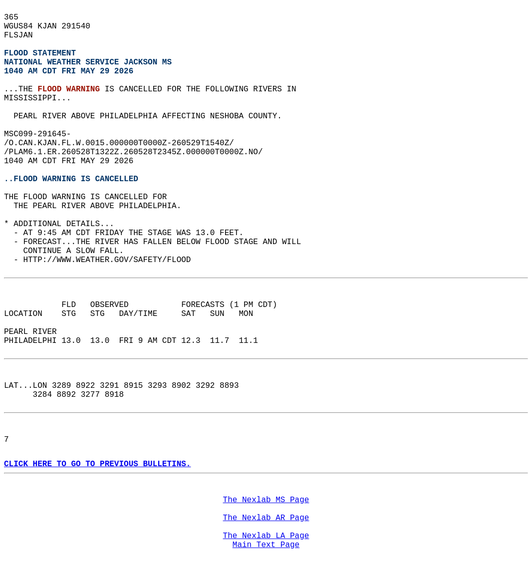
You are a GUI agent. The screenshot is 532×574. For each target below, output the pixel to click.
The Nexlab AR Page (266, 518)
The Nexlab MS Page (266, 500)
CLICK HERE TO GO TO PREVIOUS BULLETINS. (97, 464)
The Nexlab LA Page (266, 536)
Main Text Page (266, 545)
